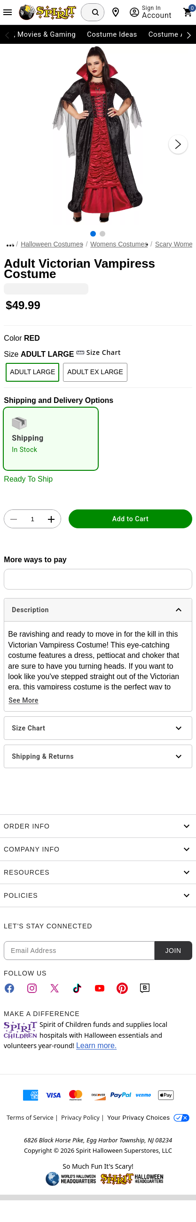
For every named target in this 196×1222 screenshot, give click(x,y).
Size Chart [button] (98, 352)
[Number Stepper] (32, 519)
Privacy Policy (80, 1117)
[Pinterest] (122, 988)
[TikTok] (77, 988)
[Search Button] (95, 12)
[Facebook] (9, 988)
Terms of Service (30, 1117)
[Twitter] (54, 988)
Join (173, 950)
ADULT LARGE (32, 372)
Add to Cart (130, 519)
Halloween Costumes (52, 244)
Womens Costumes (119, 244)
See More (23, 700)
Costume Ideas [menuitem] (112, 34)
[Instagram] (32, 988)
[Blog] (144, 988)
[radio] (51, 439)
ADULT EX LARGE (95, 372)
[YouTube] (99, 988)
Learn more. (96, 1046)
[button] (98, 134)
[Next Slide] (178, 144)
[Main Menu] (7, 12)
